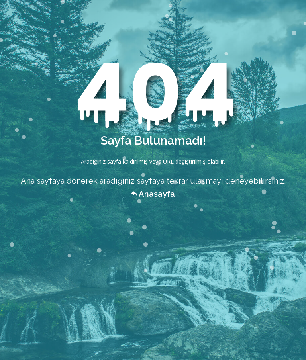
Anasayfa (153, 194)
